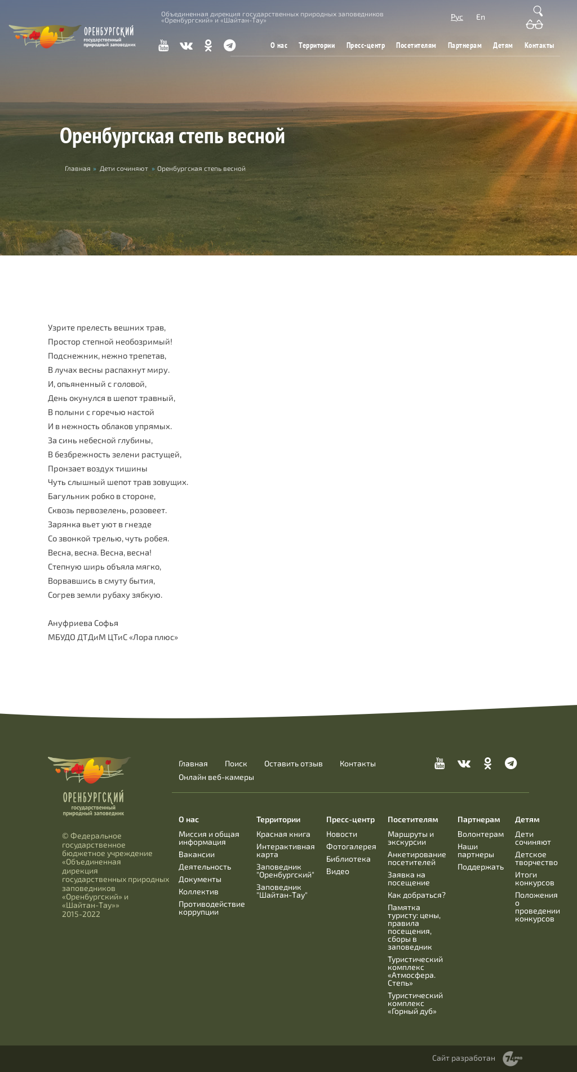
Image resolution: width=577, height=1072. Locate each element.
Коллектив (199, 891)
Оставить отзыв (293, 763)
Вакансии (197, 854)
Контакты (539, 45)
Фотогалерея (351, 846)
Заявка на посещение (409, 878)
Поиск (236, 763)
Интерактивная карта (285, 850)
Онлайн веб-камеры (216, 777)
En (480, 16)
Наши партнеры (476, 850)
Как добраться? (417, 894)
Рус (457, 16)
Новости (341, 834)
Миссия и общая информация (209, 837)
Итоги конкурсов (534, 878)
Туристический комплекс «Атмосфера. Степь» (415, 970)
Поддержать (481, 866)
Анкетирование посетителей (417, 858)
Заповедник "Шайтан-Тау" (282, 890)
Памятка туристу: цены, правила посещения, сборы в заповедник (414, 926)
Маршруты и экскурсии (411, 837)
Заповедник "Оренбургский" (285, 870)
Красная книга (283, 834)
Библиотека (348, 858)
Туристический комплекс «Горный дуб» (415, 1003)
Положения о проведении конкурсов (537, 906)
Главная (193, 763)
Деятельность (205, 866)
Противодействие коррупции (212, 907)
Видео (337, 871)
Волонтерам (481, 834)
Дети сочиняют (124, 168)
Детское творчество (536, 858)
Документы (200, 879)
